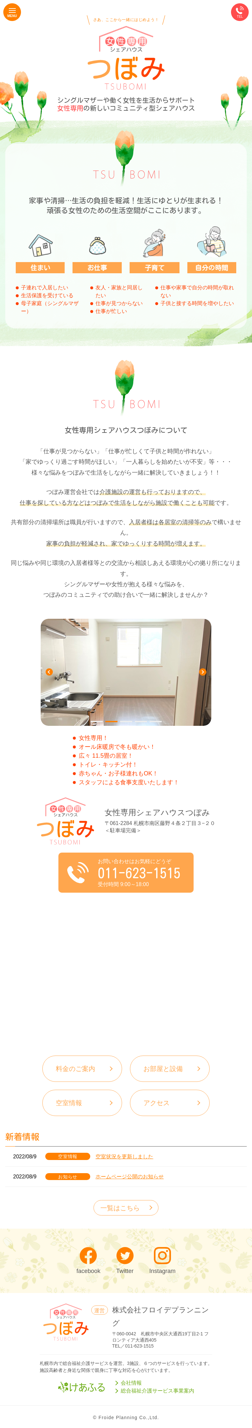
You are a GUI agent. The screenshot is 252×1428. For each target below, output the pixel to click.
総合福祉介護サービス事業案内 (157, 1391)
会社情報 (131, 1383)
